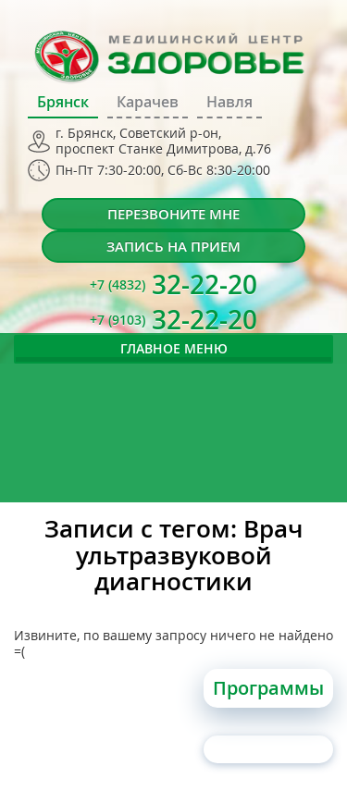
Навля (229, 102)
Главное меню (174, 348)
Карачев (148, 102)
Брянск (63, 102)
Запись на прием (173, 246)
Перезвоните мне (173, 214)
